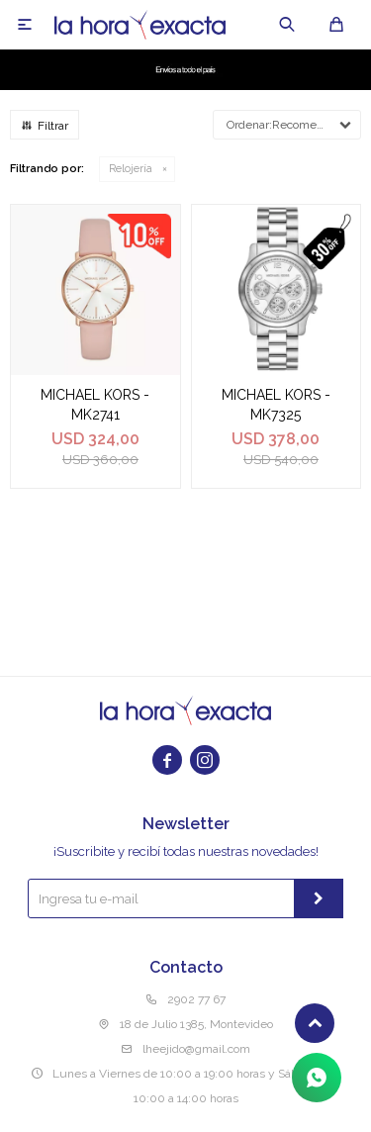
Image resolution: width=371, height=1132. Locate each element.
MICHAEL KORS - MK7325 (276, 405)
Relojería (130, 168)
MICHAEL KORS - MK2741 (95, 405)
